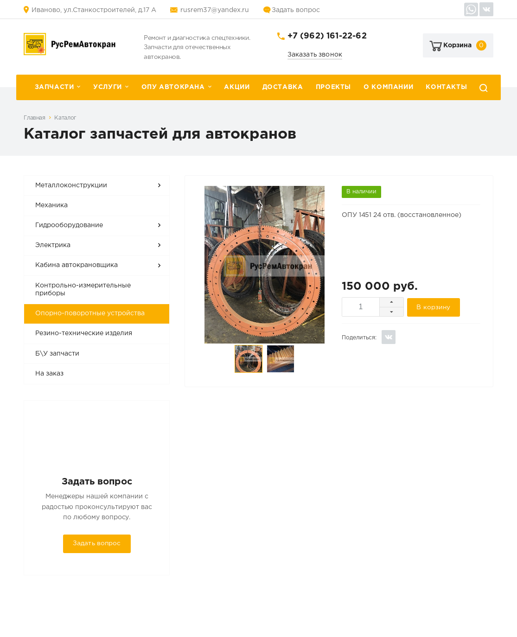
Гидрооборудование (69, 225)
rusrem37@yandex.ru (214, 10)
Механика (51, 205)
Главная (34, 118)
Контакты (446, 87)
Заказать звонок (315, 54)
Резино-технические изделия (83, 333)
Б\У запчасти (57, 354)
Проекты (333, 87)
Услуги (107, 87)
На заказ (49, 373)
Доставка (282, 87)
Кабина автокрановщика (76, 265)
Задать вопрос (296, 10)
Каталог (65, 118)
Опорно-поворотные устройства (90, 313)
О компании (388, 87)
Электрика (52, 245)
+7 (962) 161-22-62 (327, 36)
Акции (236, 87)
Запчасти (54, 87)
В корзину (433, 307)
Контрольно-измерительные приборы (83, 290)
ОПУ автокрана (173, 87)
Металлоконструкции (71, 185)
